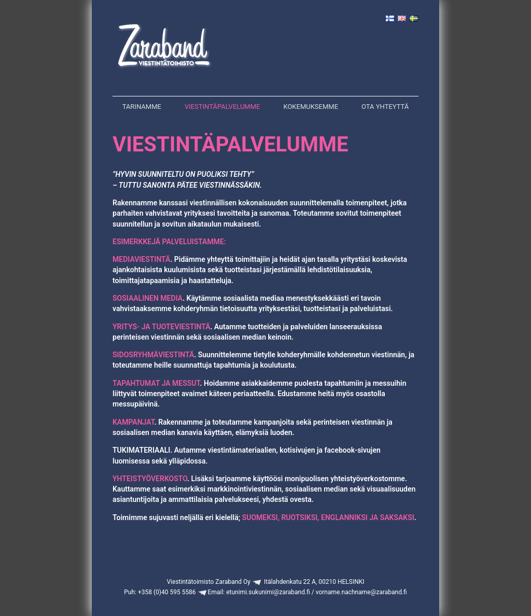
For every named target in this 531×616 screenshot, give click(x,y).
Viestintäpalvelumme (222, 106)
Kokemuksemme (310, 106)
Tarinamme (141, 106)
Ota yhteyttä (385, 106)
